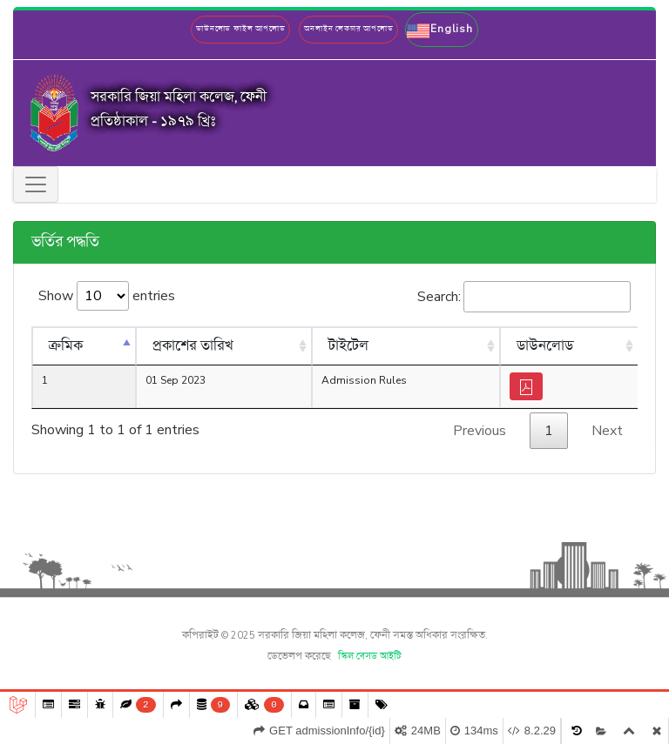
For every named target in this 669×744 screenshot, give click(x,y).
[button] (441, 29)
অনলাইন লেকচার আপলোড (348, 29)
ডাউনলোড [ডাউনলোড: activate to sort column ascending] (545, 346)
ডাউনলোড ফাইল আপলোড (240, 29)
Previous (479, 430)
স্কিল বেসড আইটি (370, 657)
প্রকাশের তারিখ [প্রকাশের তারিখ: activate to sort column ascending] (192, 346)
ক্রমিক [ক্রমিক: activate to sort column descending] (66, 346)
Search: (524, 296)
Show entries (106, 296)
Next (607, 430)
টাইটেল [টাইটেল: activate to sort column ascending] (348, 346)
